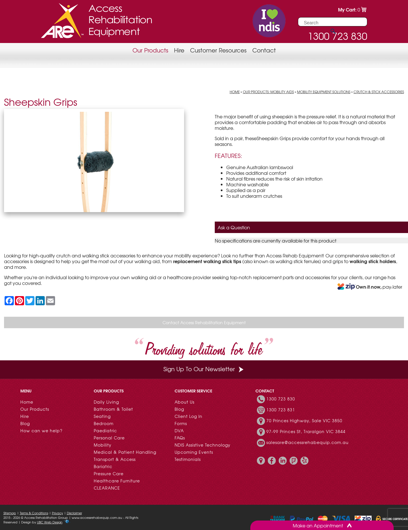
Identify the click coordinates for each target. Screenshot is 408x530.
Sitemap (9, 513)
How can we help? (41, 430)
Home (235, 91)
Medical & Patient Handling (125, 452)
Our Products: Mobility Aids (268, 91)
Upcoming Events (194, 452)
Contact (264, 50)
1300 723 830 (280, 399)
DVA (179, 430)
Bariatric (103, 466)
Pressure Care (109, 473)
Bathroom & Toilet (113, 409)
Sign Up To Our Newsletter (204, 369)
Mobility (103, 445)
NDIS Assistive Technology (203, 445)
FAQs (180, 438)
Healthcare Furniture (117, 481)
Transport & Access (115, 459)
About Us (184, 402)
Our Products (150, 50)
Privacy (57, 513)
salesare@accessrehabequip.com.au (307, 442)
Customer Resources (218, 50)
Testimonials (188, 459)
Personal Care (109, 438)
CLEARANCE (107, 488)
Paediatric (105, 430)
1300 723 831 (280, 409)
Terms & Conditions (34, 513)
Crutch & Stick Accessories (379, 91)
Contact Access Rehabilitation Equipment (204, 322)
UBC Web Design (50, 522)
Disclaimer (74, 513)
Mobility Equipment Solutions (323, 91)
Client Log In (188, 416)
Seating (102, 416)
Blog (25, 423)
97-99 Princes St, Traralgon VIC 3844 (305, 431)
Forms (181, 423)
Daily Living (106, 402)
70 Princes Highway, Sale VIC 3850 (304, 420)
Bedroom (104, 423)
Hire (179, 50)
